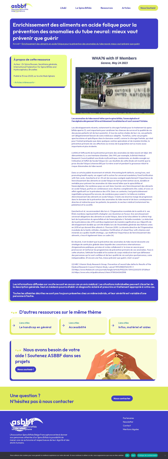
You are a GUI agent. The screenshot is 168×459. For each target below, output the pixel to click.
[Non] (165, 455)
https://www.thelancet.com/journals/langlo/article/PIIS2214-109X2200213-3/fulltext (112, 272)
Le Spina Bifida (83, 7)
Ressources (107, 7)
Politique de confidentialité (147, 455)
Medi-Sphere (49, 78)
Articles (126, 7)
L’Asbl (63, 7)
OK (127, 455)
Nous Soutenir (148, 7)
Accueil (16, 44)
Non (133, 455)
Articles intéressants (24, 84)
